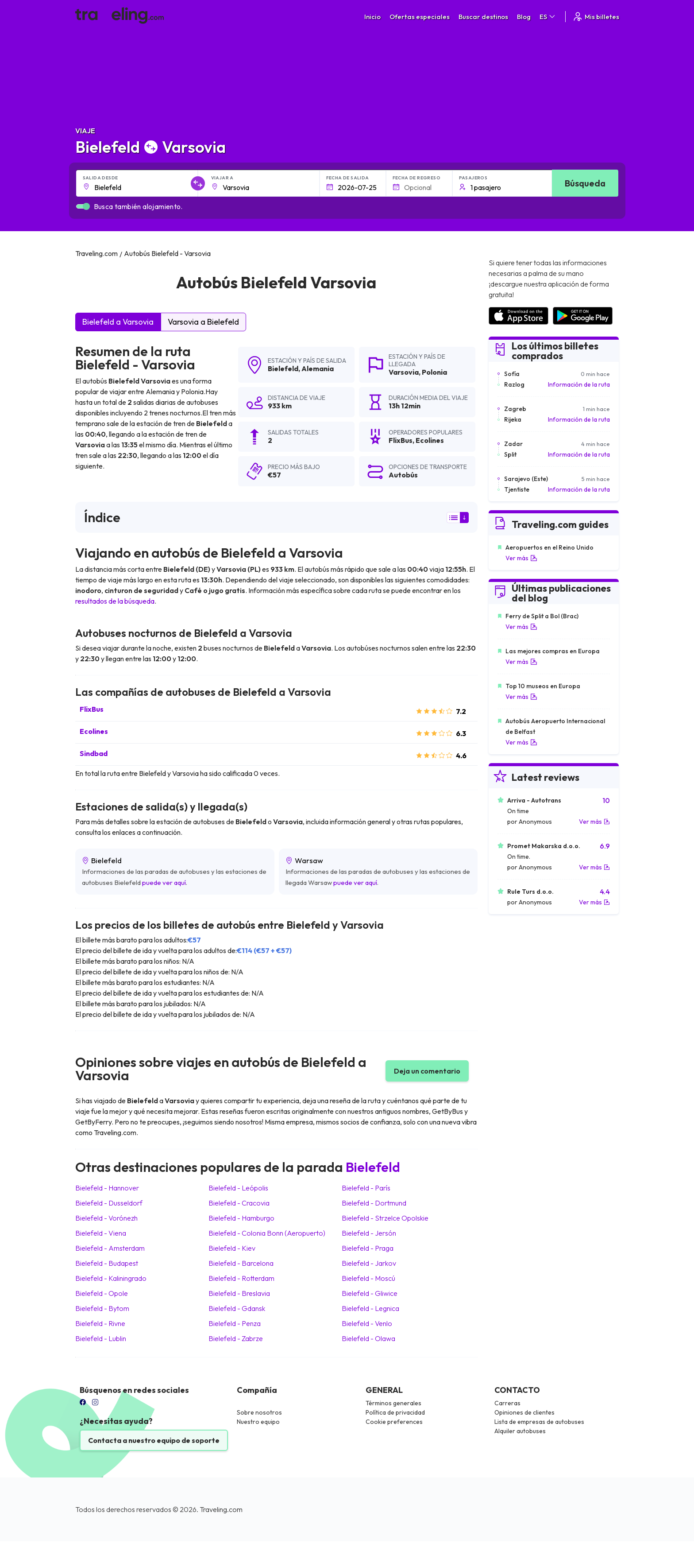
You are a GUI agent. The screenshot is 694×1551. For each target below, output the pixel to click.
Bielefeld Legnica (370, 1308)
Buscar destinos (483, 16)
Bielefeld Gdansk (236, 1308)
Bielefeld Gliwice (369, 1293)
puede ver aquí (164, 882)
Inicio (372, 16)
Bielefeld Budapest (106, 1263)
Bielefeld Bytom (102, 1308)
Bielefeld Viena (100, 1233)
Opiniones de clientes (524, 1412)
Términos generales (393, 1403)
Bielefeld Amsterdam (110, 1248)
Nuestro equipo (258, 1422)
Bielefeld (283, 368)
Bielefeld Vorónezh (106, 1218)
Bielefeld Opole (101, 1293)
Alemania (317, 368)
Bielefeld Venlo (367, 1323)
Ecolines (94, 731)
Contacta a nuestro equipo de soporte (154, 1440)
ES (548, 16)
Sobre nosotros (259, 1412)
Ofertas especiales (419, 16)
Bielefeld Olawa (368, 1338)
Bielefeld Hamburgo (241, 1218)
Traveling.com (221, 1509)
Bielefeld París (366, 1187)
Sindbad (94, 753)
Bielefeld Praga (367, 1248)
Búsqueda (585, 183)
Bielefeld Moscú (368, 1278)
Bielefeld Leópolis (238, 1187)
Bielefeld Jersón (369, 1233)
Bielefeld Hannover (107, 1187)
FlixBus (92, 709)
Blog (524, 16)
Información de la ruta (579, 384)
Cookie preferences (394, 1422)
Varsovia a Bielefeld (203, 322)
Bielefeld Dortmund (374, 1202)
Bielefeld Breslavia (239, 1293)
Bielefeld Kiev (231, 1248)
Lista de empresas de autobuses (539, 1422)
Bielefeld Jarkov (369, 1263)
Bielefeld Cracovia (239, 1202)
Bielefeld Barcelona (241, 1263)
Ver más (521, 558)
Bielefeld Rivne (100, 1323)
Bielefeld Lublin (100, 1338)
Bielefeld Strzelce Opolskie (385, 1218)
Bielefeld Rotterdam (241, 1278)
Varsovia (404, 372)
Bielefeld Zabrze (235, 1338)
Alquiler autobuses (520, 1431)
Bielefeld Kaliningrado (111, 1278)
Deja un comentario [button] (427, 1070)
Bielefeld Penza (234, 1323)
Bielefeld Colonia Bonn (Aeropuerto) (266, 1233)
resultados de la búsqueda (114, 601)
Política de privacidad (395, 1412)
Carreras (507, 1403)
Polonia (434, 372)
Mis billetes (595, 16)
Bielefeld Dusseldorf (109, 1202)
